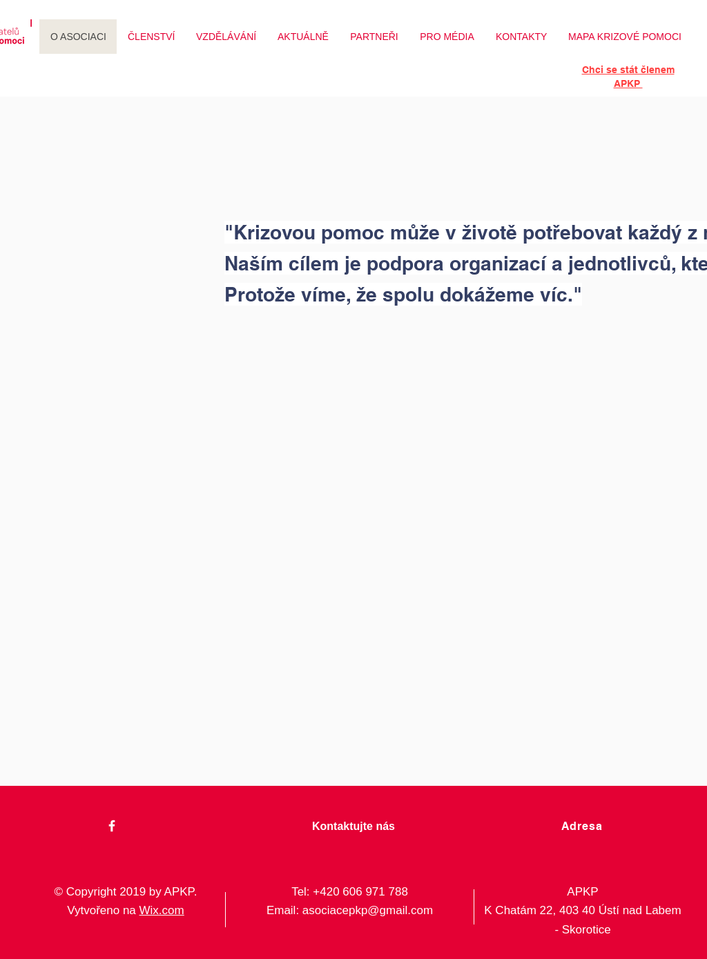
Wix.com (161, 910)
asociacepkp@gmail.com (367, 910)
